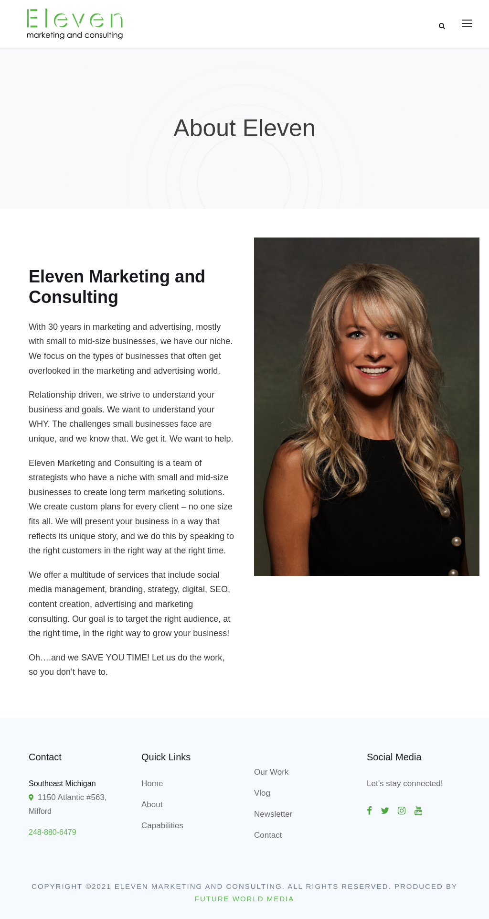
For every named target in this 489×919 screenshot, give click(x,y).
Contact (268, 835)
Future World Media (245, 899)
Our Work (271, 772)
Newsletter (273, 814)
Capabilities (162, 825)
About (151, 804)
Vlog (262, 793)
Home (152, 783)
